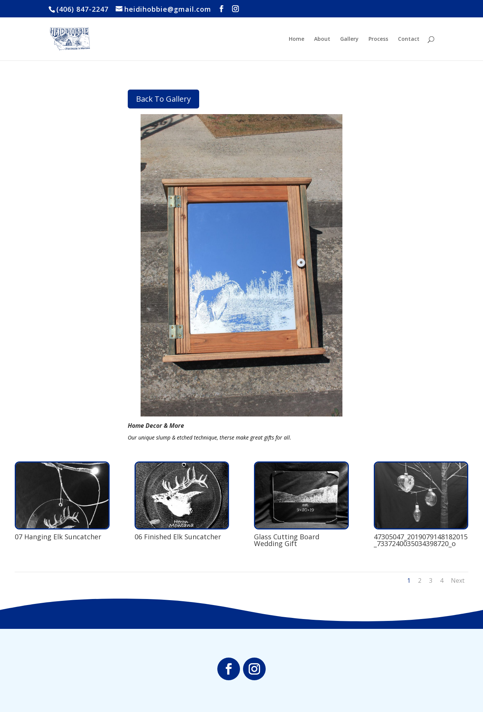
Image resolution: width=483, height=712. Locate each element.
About (322, 39)
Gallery (349, 39)
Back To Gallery (163, 99)
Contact (409, 39)
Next (457, 580)
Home (296, 39)
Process (378, 39)
